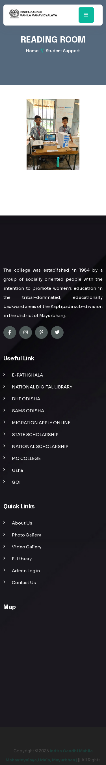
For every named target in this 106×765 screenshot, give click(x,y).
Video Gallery (26, 547)
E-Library (22, 558)
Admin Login (26, 570)
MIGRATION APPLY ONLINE (41, 422)
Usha (17, 470)
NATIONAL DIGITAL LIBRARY (42, 387)
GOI (16, 482)
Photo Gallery (26, 535)
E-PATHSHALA (27, 375)
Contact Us (24, 582)
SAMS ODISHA (28, 410)
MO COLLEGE (26, 458)
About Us (22, 523)
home (32, 50)
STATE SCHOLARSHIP (35, 434)
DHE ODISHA (26, 398)
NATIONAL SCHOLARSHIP (40, 446)
